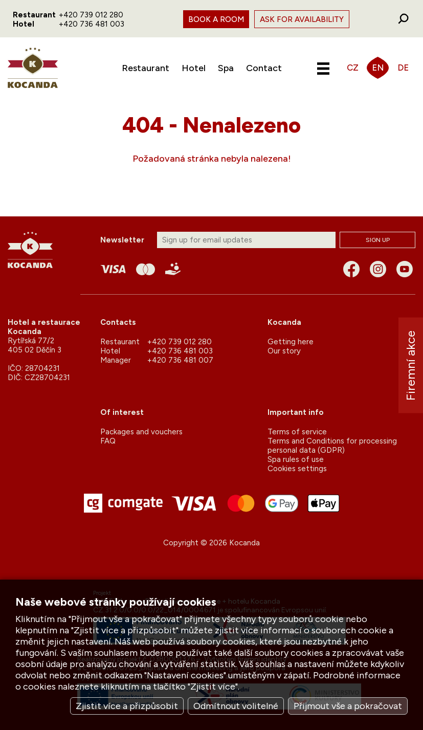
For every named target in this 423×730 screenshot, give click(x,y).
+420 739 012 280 (91, 14)
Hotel (194, 68)
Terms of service (297, 431)
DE (403, 67)
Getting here (291, 341)
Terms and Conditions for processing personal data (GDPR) (332, 445)
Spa (226, 68)
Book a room (216, 19)
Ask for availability (302, 19)
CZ (353, 67)
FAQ (108, 441)
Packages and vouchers (141, 431)
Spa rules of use (296, 459)
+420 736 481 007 (180, 360)
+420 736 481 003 (91, 24)
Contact (264, 68)
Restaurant (145, 68)
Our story (284, 351)
